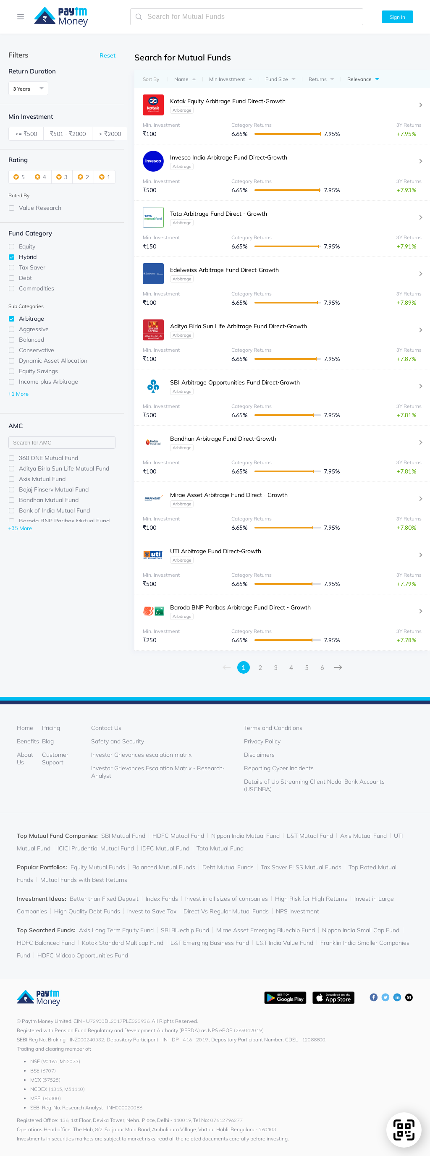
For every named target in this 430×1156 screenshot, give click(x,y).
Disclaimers (259, 754)
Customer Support (55, 758)
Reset (107, 55)
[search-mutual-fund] (246, 16)
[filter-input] (61, 442)
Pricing (51, 728)
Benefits (28, 741)
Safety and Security (117, 741)
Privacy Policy (262, 741)
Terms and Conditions (273, 728)
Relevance (359, 79)
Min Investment (227, 79)
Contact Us (106, 728)
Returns (318, 79)
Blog (48, 741)
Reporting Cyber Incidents (279, 768)
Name (181, 79)
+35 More (20, 527)
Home (25, 728)
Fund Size (276, 79)
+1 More (18, 393)
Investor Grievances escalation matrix (141, 754)
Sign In (397, 17)
